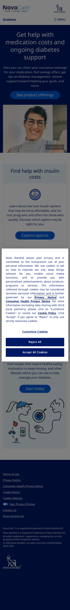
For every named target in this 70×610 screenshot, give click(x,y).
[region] (35, 305)
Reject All (35, 342)
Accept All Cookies (35, 352)
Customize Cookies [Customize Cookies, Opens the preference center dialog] (35, 332)
